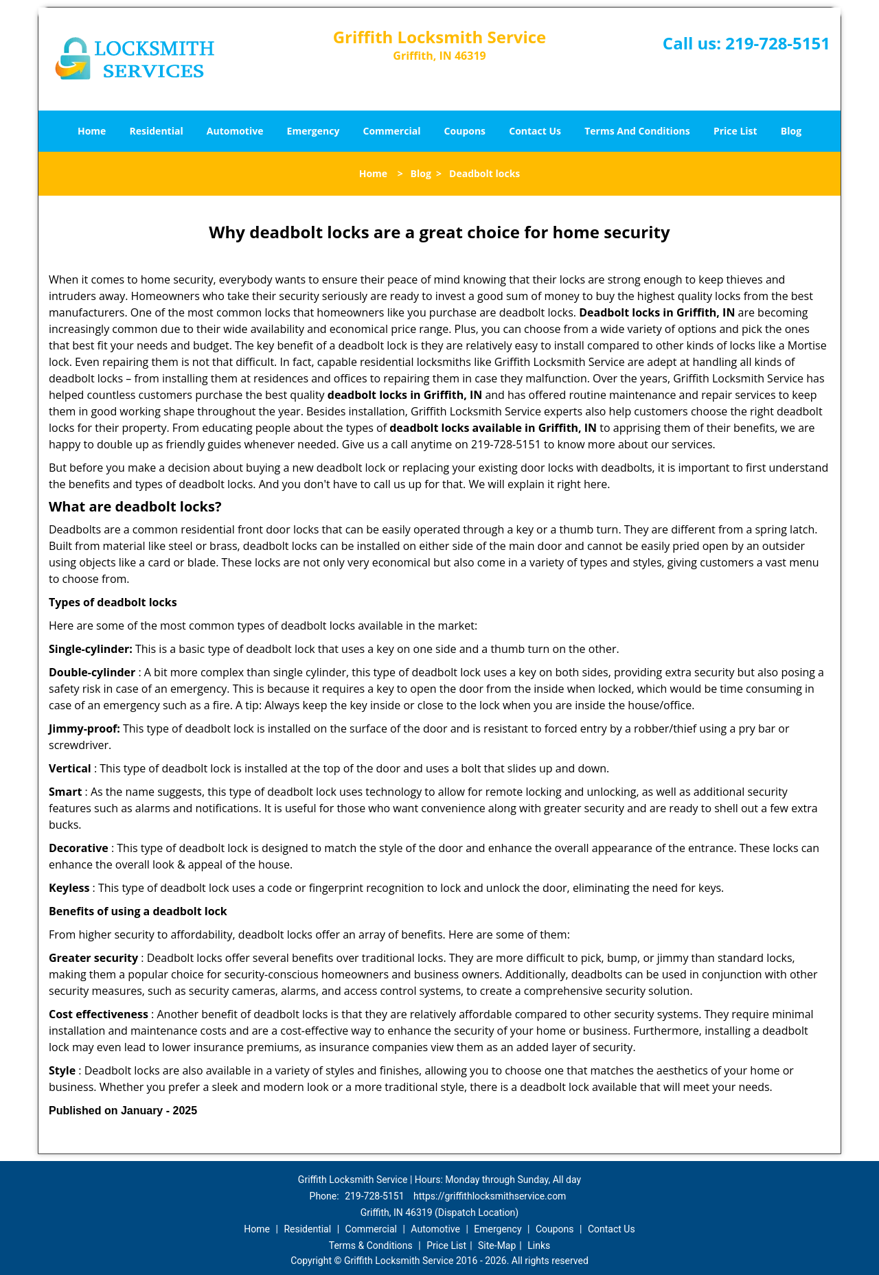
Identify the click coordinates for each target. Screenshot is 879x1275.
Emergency (313, 130)
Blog (791, 130)
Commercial (392, 130)
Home (92, 130)
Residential (156, 130)
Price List (735, 130)
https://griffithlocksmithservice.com (489, 1196)
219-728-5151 (777, 43)
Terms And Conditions (637, 130)
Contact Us (535, 130)
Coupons (465, 130)
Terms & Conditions (371, 1245)
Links (538, 1245)
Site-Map (497, 1245)
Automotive (235, 130)
